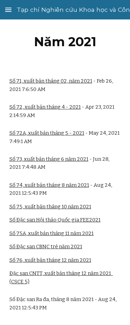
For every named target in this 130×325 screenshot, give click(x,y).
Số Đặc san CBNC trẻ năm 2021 (45, 246)
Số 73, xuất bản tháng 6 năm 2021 (48, 159)
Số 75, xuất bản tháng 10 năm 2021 (50, 206)
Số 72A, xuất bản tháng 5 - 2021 (46, 133)
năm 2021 (79, 260)
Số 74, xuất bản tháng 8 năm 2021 (49, 185)
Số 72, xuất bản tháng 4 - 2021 (45, 107)
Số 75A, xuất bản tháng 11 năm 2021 (51, 233)
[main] (65, 42)
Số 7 (14, 260)
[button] (8, 9)
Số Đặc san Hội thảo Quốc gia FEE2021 (55, 220)
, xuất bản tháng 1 (43, 260)
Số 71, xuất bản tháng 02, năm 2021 (50, 81)
